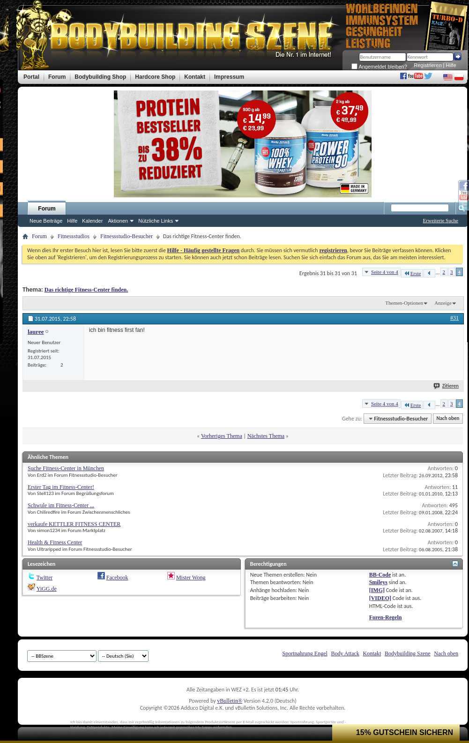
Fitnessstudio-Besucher (126, 236)
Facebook (117, 577)
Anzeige (443, 303)
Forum (46, 208)
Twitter (44, 577)
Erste (412, 273)
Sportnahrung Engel (304, 653)
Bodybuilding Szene (408, 653)
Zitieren (446, 386)
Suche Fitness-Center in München (66, 468)
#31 (454, 318)
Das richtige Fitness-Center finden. (86, 289)
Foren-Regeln (385, 617)
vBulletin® (229, 701)
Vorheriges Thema (221, 436)
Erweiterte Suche (440, 220)
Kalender (92, 221)
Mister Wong (190, 577)
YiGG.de (47, 588)
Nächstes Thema (265, 436)
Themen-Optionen (404, 303)
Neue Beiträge (46, 221)
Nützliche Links (155, 221)
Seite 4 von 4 (384, 272)
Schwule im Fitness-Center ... (61, 505)
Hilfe (451, 65)
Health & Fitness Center (55, 542)
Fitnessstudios (73, 236)
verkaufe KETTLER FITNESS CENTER (74, 524)
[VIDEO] (380, 598)
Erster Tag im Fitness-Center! (61, 487)
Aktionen (118, 221)
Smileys (378, 582)
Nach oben (447, 419)
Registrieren (427, 65)
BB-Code (380, 574)
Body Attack (345, 653)
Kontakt (372, 653)
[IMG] (377, 590)
